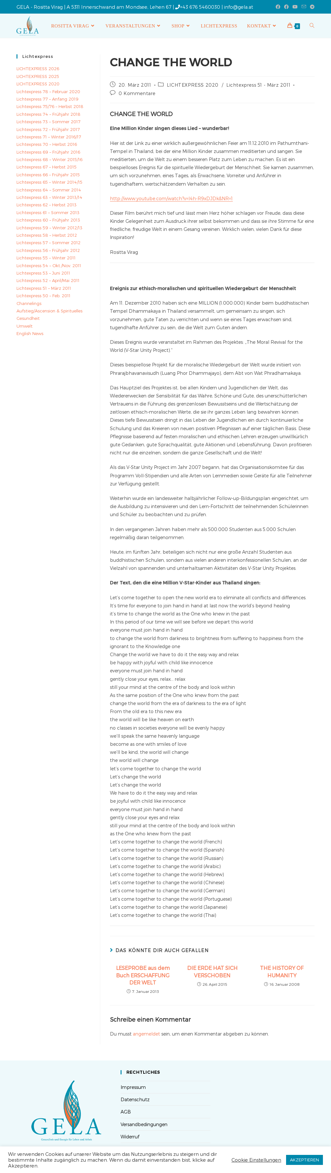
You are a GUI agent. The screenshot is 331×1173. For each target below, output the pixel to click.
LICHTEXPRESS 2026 (37, 68)
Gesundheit (28, 318)
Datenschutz (135, 1099)
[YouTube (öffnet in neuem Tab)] (295, 7)
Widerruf (130, 1136)
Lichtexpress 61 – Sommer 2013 (48, 212)
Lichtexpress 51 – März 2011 (43, 288)
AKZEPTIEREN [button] (304, 1159)
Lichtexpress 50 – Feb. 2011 (43, 295)
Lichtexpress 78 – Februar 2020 (48, 91)
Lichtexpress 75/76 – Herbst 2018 (49, 106)
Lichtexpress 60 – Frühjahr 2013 (48, 220)
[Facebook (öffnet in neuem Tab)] (278, 7)
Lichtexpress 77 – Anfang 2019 (47, 99)
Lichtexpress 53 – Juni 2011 (43, 273)
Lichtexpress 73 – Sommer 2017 (48, 121)
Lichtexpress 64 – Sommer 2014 (48, 189)
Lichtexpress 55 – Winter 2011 (46, 257)
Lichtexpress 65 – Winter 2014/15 (49, 182)
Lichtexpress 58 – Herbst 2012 (46, 235)
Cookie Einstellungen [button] (256, 1160)
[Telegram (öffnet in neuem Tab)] (311, 7)
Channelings (28, 303)
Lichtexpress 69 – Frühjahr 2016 (48, 152)
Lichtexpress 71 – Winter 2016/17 (48, 136)
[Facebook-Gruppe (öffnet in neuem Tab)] (286, 7)
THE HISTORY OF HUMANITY (282, 971)
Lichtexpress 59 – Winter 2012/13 (49, 227)
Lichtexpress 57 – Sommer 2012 (48, 242)
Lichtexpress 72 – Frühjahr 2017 (48, 129)
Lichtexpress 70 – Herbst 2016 (46, 144)
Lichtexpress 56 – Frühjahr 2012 (48, 250)
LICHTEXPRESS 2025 (37, 76)
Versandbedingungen (144, 1124)
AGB (126, 1111)
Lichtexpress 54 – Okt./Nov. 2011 (48, 265)
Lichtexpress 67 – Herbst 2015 (46, 166)
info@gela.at (238, 7)
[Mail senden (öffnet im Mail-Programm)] (304, 7)
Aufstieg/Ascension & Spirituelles (49, 310)
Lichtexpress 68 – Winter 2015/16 (49, 159)
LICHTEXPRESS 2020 (193, 85)
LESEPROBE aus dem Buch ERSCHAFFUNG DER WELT (143, 975)
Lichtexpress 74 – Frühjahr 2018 (48, 114)
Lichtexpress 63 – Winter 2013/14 (49, 197)
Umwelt (24, 326)
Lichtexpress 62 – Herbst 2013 (46, 204)
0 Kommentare (137, 93)
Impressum (133, 1087)
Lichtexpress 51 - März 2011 (258, 85)
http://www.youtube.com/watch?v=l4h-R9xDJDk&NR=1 (171, 198)
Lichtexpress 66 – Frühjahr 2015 (48, 174)
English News (29, 333)
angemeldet (146, 1034)
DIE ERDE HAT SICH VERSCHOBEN (212, 971)
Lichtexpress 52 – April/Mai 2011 (48, 280)
